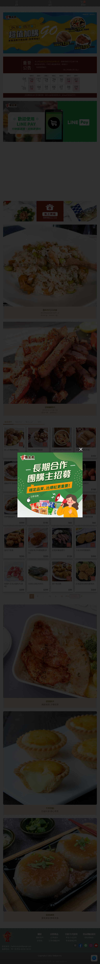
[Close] (80, 449)
